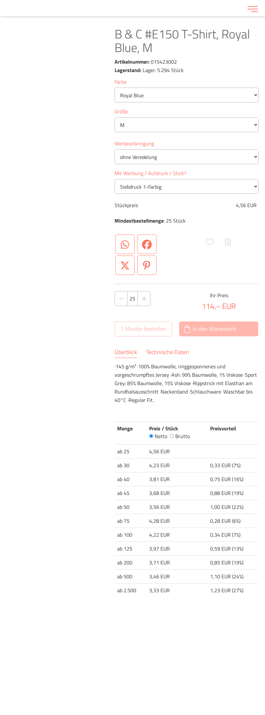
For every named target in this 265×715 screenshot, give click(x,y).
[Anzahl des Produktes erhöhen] (144, 298)
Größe (121, 111)
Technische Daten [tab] (167, 352)
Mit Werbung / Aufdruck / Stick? (150, 173)
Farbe (121, 82)
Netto (158, 436)
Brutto (180, 436)
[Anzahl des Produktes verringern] (121, 298)
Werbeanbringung (134, 143)
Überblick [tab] (126, 352)
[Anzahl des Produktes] (132, 298)
